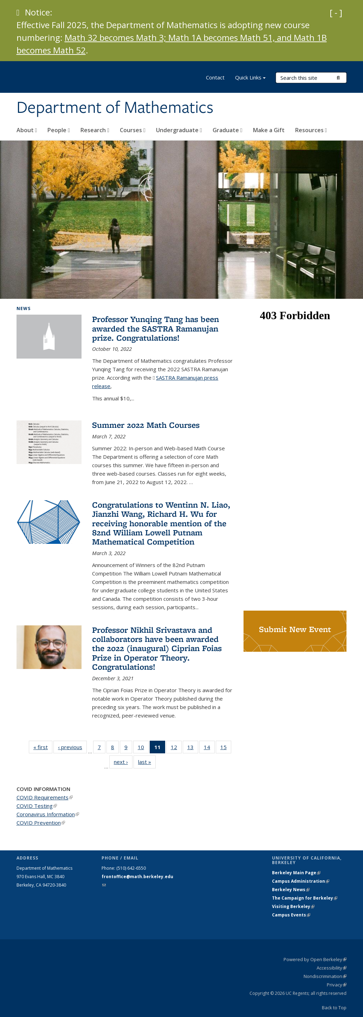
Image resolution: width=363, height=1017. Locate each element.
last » (147, 761)
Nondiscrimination (325, 976)
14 (209, 748)
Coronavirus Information (48, 814)
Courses (132, 130)
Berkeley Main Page (296, 873)
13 (192, 748)
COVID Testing (37, 805)
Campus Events (291, 915)
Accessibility (331, 968)
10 (143, 748)
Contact (215, 77)
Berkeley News (291, 890)
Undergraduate (179, 130)
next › (123, 761)
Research (94, 130)
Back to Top (334, 1007)
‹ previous (72, 747)
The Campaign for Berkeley (304, 898)
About (27, 130)
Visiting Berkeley (293, 906)
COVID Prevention (41, 822)
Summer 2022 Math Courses (146, 424)
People (58, 130)
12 (176, 748)
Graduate (227, 130)
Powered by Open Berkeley (315, 959)
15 (225, 748)
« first (42, 747)
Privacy (336, 984)
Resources (311, 130)
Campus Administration (300, 881)
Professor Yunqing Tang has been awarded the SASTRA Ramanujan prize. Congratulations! (155, 328)
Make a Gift (269, 130)
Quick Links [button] (250, 78)
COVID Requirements (45, 797)
